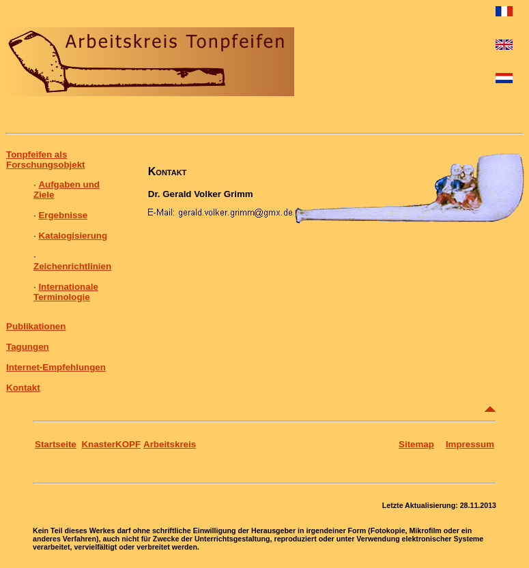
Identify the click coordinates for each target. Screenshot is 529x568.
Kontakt (23, 388)
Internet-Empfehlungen (56, 367)
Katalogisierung (72, 235)
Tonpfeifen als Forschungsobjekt (45, 159)
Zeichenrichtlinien (72, 266)
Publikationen (36, 326)
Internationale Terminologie (65, 292)
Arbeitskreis (169, 444)
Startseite (55, 444)
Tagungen (27, 347)
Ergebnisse (62, 215)
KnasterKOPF (111, 444)
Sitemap (416, 444)
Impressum (470, 444)
